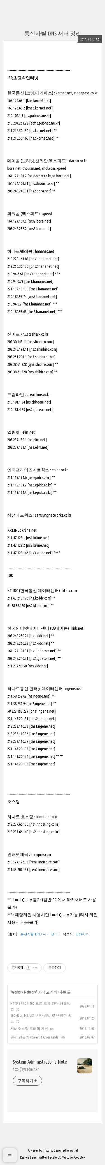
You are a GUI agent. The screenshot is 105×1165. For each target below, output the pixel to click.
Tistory (47, 1150)
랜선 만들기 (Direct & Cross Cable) (35, 1037)
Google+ (79, 1157)
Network (30, 992)
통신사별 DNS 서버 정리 (52, 33)
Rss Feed (25, 1157)
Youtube (67, 1157)
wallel (74, 1150)
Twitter (42, 1157)
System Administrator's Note (40, 1061)
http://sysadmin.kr (26, 1069)
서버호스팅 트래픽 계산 (29, 1028)
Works (16, 992)
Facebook (54, 1157)
